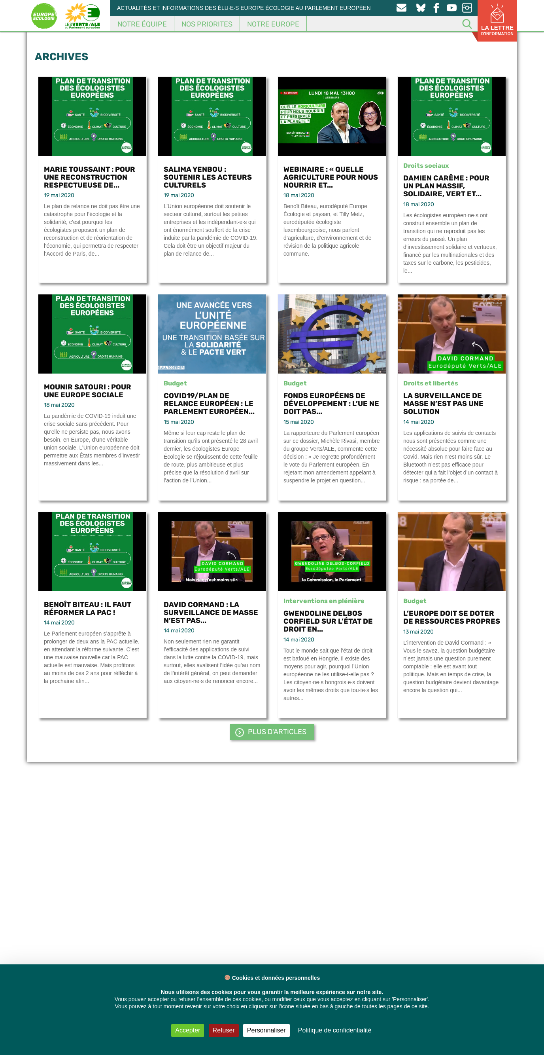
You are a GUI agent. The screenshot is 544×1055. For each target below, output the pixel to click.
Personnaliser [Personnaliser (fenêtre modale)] (266, 1030)
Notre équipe (142, 24)
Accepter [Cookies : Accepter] (187, 1030)
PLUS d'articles (277, 731)
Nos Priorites (206, 24)
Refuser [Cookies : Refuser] (224, 1030)
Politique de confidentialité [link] (335, 1030)
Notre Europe (273, 24)
